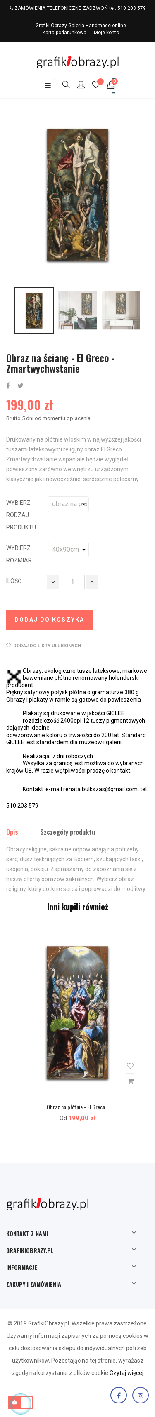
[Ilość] (72, 582)
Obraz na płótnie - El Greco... (78, 1106)
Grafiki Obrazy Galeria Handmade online (81, 25)
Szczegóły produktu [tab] (67, 832)
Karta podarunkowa (64, 32)
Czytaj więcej (126, 1373)
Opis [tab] (12, 832)
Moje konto (106, 32)
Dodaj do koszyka (49, 619)
